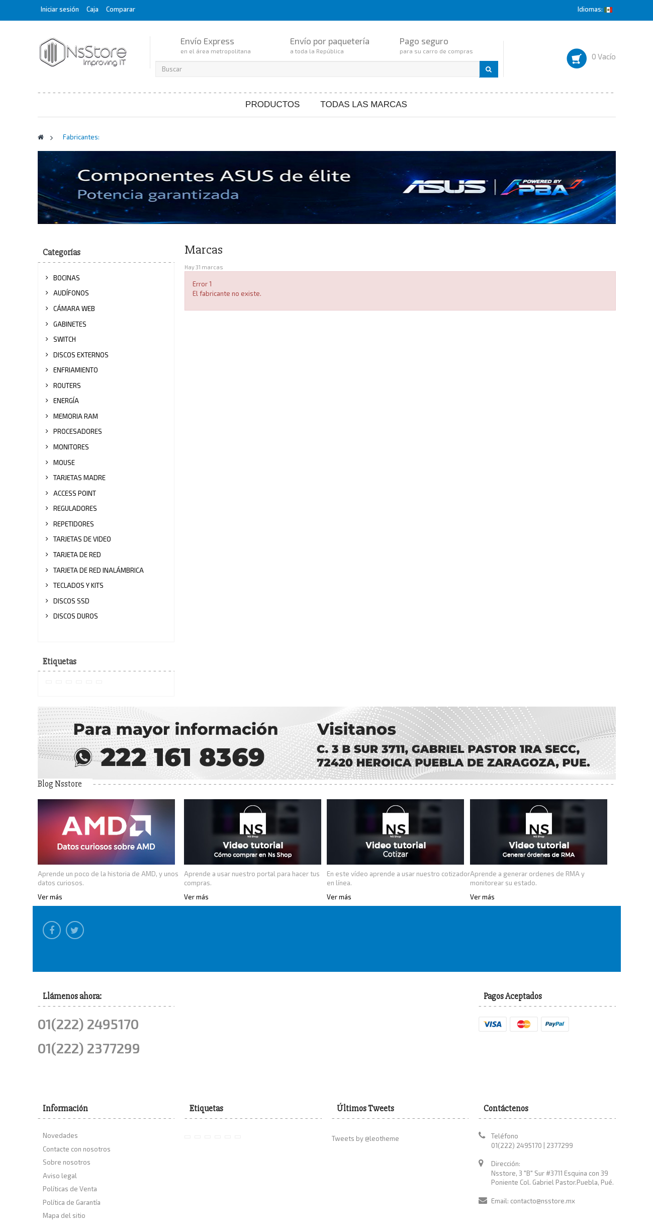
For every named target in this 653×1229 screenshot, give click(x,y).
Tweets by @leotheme (365, 1079)
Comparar (120, 9)
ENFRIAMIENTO (75, 370)
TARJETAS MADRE (79, 478)
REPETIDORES (73, 524)
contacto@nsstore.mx (542, 1141)
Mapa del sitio (64, 1156)
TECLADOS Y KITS (78, 585)
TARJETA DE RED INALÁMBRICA (98, 570)
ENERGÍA (66, 401)
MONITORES (71, 447)
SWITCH (64, 339)
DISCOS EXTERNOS (81, 355)
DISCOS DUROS (75, 616)
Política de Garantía (72, 1143)
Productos (272, 104)
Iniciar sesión (60, 9)
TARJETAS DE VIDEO (82, 539)
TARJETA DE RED (77, 555)
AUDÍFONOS (71, 293)
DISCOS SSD (71, 601)
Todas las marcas (363, 104)
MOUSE (64, 462)
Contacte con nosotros (77, 1089)
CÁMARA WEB (74, 308)
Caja (92, 9)
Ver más (50, 897)
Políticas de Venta (70, 1129)
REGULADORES (75, 508)
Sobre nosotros (66, 1103)
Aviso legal (60, 1116)
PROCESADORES (77, 431)
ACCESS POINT (74, 493)
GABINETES (69, 324)
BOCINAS (66, 278)
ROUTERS (67, 385)
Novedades (60, 1076)
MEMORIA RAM (75, 416)
